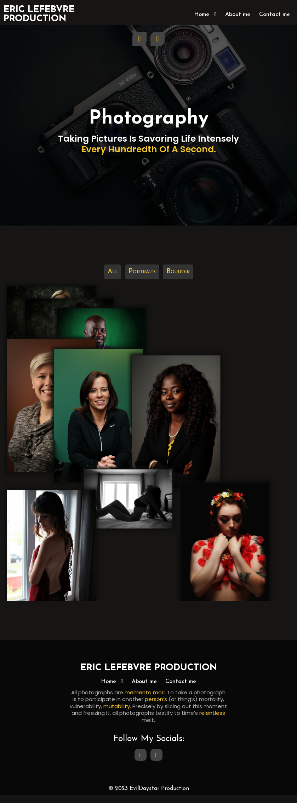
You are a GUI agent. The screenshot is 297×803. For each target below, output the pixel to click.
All (113, 251)
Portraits (142, 251)
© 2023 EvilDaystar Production (148, 796)
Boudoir (178, 251)
